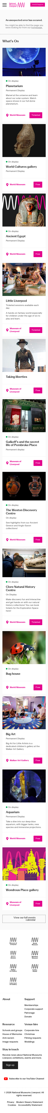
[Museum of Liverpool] (13, 941)
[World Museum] (35, 941)
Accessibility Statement (30, 1105)
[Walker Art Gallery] (13, 968)
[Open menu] (4, 5)
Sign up (10, 1065)
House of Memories (12, 1034)
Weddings (29, 1042)
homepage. (36, 28)
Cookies (12, 1105)
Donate (28, 1017)
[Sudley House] (35, 968)
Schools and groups (12, 1030)
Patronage (29, 1013)
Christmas (29, 1034)
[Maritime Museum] (35, 954)
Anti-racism (8, 1038)
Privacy (10, 1102)
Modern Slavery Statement (29, 1102)
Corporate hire (31, 1030)
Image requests (10, 1042)
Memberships (31, 1005)
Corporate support (33, 1009)
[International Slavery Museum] (13, 954)
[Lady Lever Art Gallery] (13, 981)
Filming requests (32, 1038)
